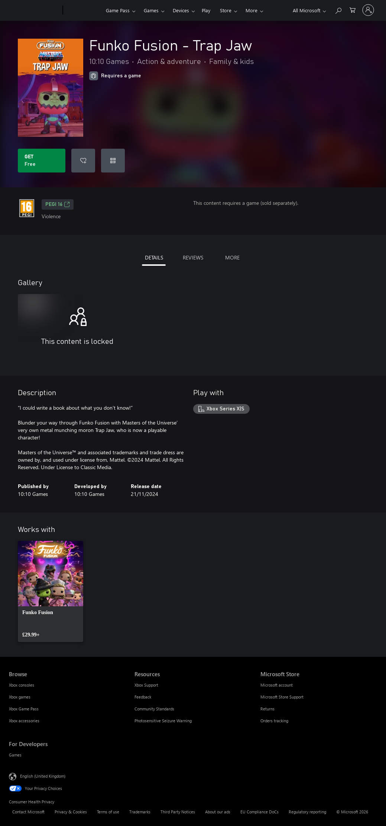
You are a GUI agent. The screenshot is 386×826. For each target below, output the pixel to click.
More (251, 10)
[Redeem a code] (113, 160)
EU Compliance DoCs (259, 811)
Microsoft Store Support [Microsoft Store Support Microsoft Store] (282, 696)
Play (206, 10)
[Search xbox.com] (338, 9)
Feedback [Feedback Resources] (142, 696)
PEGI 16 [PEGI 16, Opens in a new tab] (57, 204)
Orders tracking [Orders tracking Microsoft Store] (274, 720)
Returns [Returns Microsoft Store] (267, 708)
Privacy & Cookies (71, 811)
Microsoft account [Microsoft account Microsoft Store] (276, 685)
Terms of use (108, 811)
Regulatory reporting (307, 811)
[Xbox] (83, 10)
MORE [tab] (232, 257)
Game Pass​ (118, 10)
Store (225, 10)
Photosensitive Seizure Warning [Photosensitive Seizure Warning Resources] (163, 720)
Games (151, 10)
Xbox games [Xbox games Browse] (19, 696)
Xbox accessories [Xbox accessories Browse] (24, 720)
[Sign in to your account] (368, 10)
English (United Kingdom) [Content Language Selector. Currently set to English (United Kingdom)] (42, 776)
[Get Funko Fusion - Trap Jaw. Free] (41, 160)
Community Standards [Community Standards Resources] (154, 708)
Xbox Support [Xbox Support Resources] (146, 685)
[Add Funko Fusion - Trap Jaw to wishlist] (83, 160)
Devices (181, 10)
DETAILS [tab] (154, 257)
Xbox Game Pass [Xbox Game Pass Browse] (24, 708)
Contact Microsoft (28, 811)
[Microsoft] (34, 10)
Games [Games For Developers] (15, 754)
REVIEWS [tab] (193, 257)
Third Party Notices (177, 811)
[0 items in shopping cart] (353, 9)
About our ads (217, 811)
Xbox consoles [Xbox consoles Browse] (21, 685)
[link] (50, 591)
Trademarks (139, 811)
